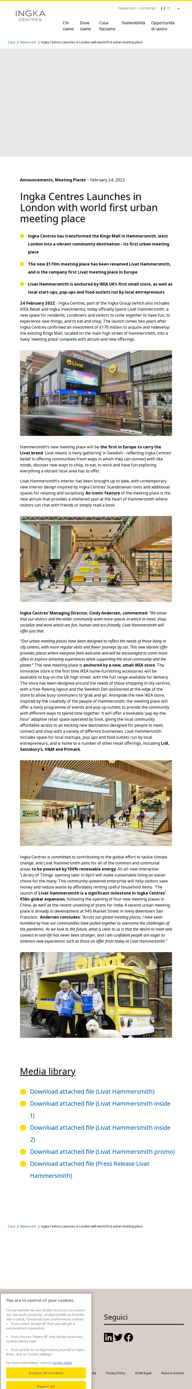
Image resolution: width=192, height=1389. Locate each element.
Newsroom (127, 8)
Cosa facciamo (107, 26)
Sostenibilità (133, 23)
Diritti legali (143, 1373)
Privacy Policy (115, 1373)
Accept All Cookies (46, 1381)
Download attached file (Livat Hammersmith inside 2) (100, 1133)
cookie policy (62, 1371)
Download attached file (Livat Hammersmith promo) (102, 1151)
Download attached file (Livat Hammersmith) (92, 1091)
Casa (11, 42)
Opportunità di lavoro (162, 26)
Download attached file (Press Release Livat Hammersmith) (90, 1169)
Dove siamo (85, 26)
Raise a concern (173, 1373)
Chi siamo (68, 26)
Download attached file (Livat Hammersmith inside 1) (100, 1109)
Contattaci (147, 8)
